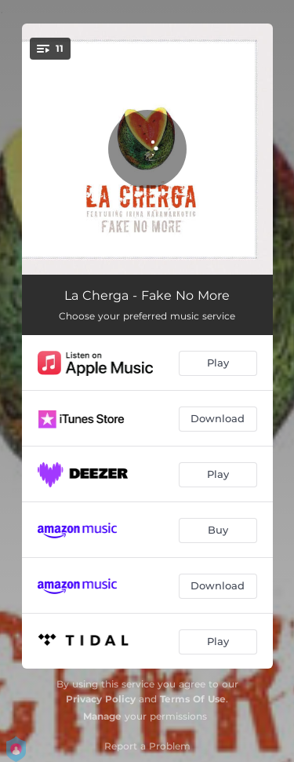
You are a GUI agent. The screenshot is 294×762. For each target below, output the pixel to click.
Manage (102, 716)
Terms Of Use (193, 699)
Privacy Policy (101, 699)
